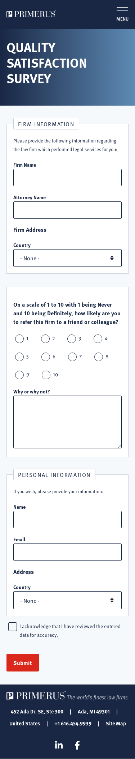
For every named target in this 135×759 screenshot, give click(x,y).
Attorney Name (29, 197)
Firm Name (24, 164)
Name (19, 506)
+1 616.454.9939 (72, 723)
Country (22, 244)
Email (19, 539)
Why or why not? (31, 391)
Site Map (116, 723)
